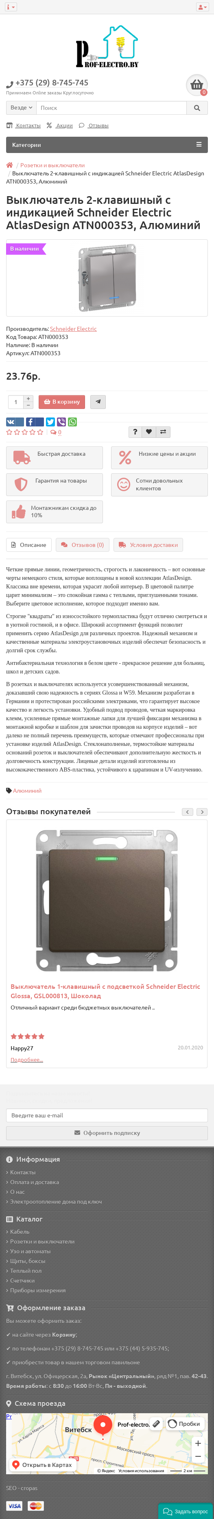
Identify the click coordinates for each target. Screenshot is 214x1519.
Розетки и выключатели (40, 1241)
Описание (28, 545)
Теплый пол (23, 1271)
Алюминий (27, 790)
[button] (185, 1511)
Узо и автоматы (28, 1251)
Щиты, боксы (26, 1261)
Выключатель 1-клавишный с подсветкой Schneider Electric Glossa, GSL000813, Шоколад (105, 991)
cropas (29, 1488)
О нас (15, 1192)
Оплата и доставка (32, 1182)
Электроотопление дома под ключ (54, 1201)
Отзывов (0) (82, 545)
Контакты (23, 125)
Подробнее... (27, 1059)
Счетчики (20, 1280)
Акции (60, 125)
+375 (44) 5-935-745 (142, 1348)
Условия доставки (148, 545)
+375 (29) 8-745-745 (77, 1348)
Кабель (17, 1231)
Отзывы (94, 125)
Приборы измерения (36, 1290)
